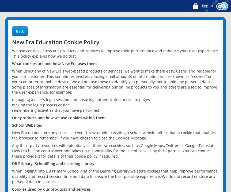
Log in (202, 6)
